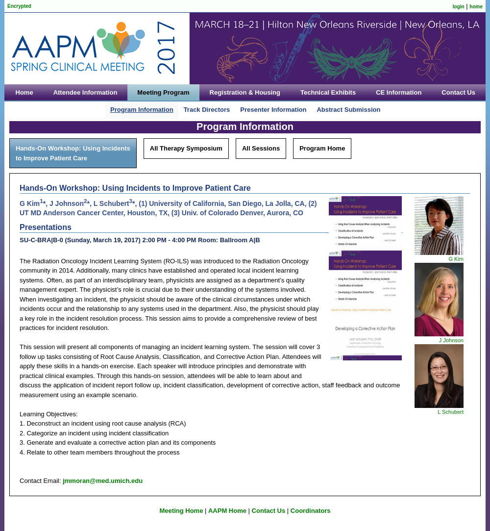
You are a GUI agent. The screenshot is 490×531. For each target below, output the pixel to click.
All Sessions (261, 148)
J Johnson (451, 340)
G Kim (456, 259)
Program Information (141, 109)
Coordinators (311, 510)
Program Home (322, 148)
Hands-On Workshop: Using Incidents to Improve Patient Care (73, 153)
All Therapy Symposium (186, 148)
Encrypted (19, 6)
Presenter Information (273, 109)
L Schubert (451, 412)
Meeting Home (181, 510)
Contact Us (269, 510)
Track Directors (207, 109)
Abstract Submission (348, 109)
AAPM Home (227, 510)
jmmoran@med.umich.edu (103, 480)
